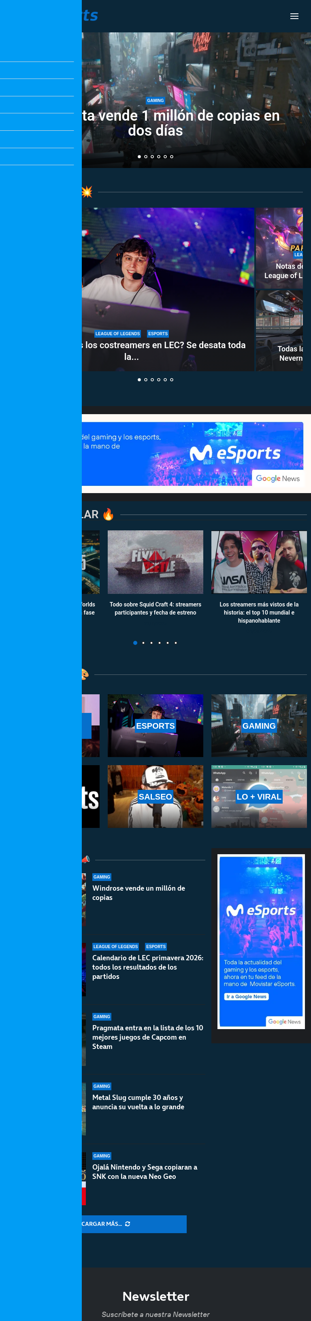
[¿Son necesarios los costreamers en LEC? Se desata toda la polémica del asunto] (131, 289)
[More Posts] (106, 1224)
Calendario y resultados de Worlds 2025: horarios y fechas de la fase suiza (52, 613)
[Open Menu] (294, 16)
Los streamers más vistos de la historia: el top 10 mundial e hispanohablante (259, 613)
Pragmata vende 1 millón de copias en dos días (155, 123)
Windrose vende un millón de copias (138, 892)
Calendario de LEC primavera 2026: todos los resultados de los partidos (147, 968)
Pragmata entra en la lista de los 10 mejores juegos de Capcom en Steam (147, 1045)
